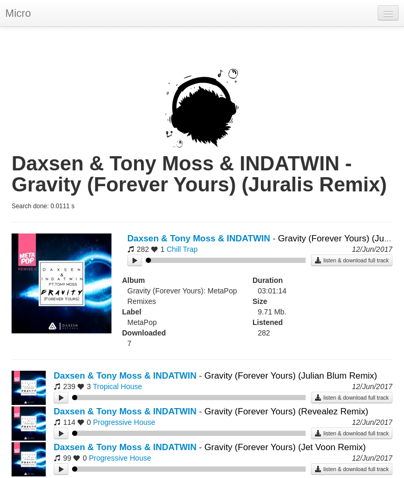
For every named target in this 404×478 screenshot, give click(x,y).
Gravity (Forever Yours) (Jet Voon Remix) (285, 447)
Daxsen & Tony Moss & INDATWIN (198, 238)
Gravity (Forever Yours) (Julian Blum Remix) (291, 376)
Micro (18, 13)
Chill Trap (182, 249)
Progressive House (124, 422)
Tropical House (117, 386)
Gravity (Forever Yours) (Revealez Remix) (286, 411)
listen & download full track (352, 260)
